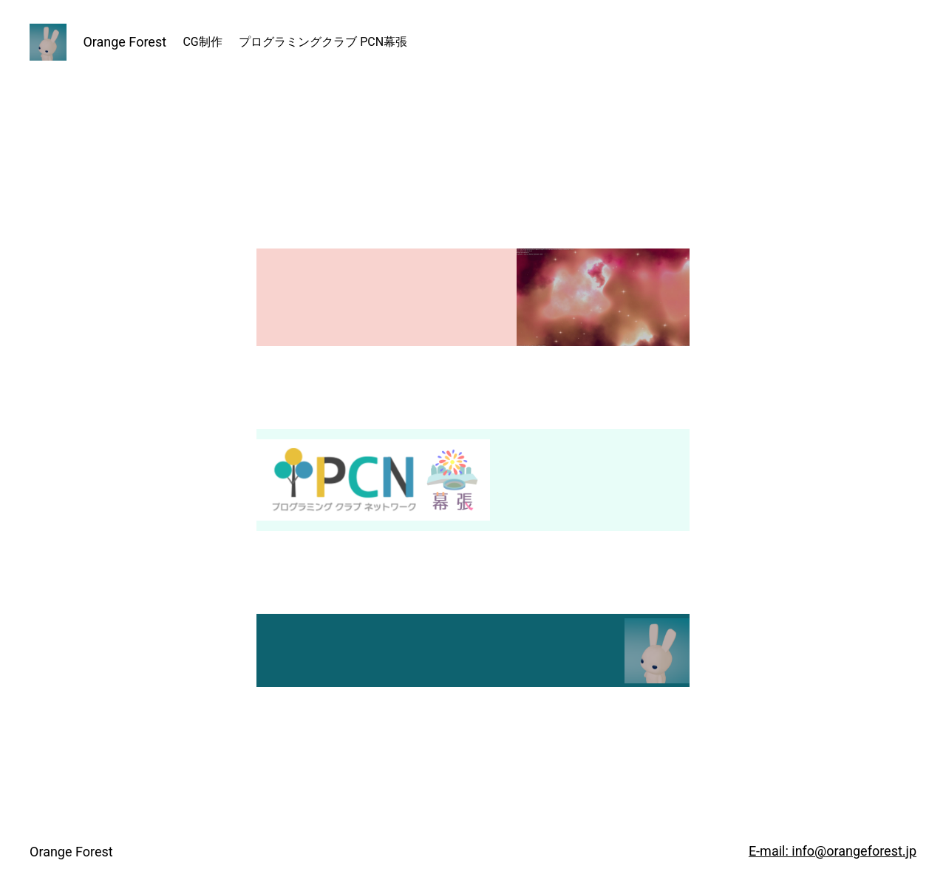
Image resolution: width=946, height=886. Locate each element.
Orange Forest (124, 42)
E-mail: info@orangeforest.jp (832, 851)
